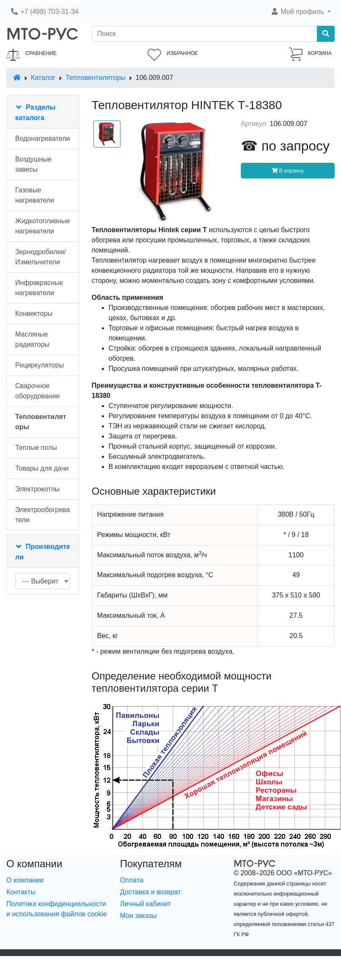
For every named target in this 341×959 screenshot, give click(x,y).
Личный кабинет (145, 903)
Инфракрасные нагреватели (39, 287)
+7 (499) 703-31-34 (44, 11)
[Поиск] (204, 34)
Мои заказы (138, 915)
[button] (300, 11)
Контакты (20, 892)
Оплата (131, 880)
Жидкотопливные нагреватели (42, 226)
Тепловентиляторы (95, 77)
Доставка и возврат (150, 892)
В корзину (288, 170)
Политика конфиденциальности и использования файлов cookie (56, 909)
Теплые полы (36, 447)
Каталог (43, 77)
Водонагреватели (42, 138)
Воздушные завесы (33, 164)
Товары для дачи (41, 468)
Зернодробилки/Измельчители (40, 257)
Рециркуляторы (39, 365)
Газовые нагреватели (34, 195)
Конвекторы (33, 313)
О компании (25, 880)
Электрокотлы (37, 489)
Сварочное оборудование (37, 391)
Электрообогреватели (42, 514)
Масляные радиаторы (32, 339)
